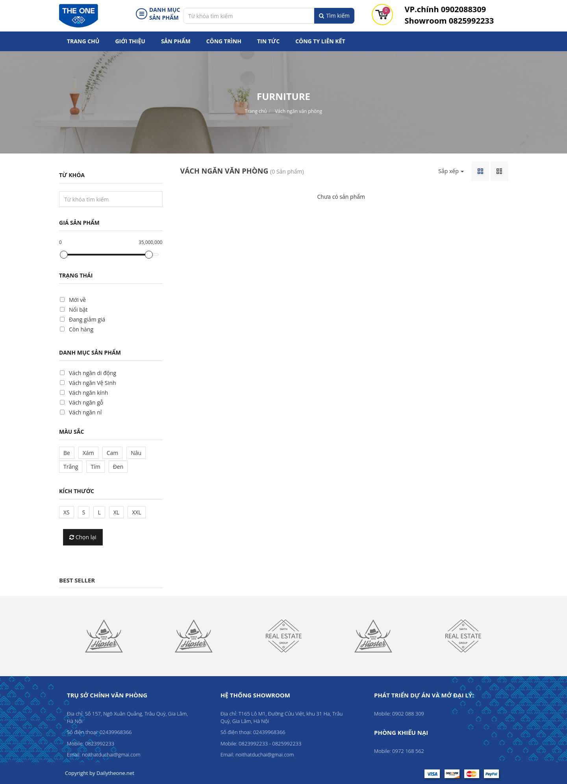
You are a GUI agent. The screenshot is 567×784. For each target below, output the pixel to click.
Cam (113, 453)
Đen (118, 466)
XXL (136, 512)
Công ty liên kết (320, 41)
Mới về (77, 299)
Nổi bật (78, 309)
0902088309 (445, 9)
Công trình (223, 41)
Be (66, 453)
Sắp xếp (451, 171)
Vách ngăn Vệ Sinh (92, 382)
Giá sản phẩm (79, 222)
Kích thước (76, 491)
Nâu (136, 453)
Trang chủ (83, 41)
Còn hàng (81, 329)
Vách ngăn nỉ (85, 412)
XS (66, 512)
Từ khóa (72, 175)
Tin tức (268, 41)
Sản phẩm (176, 41)
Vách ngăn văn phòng (298, 111)
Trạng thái (76, 275)
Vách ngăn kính (88, 392)
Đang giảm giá (87, 319)
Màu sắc (71, 431)
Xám (88, 453)
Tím (95, 466)
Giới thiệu (130, 41)
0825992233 (449, 20)
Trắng (70, 466)
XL (116, 512)
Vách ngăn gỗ (86, 402)
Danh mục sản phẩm (90, 352)
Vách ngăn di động (92, 373)
